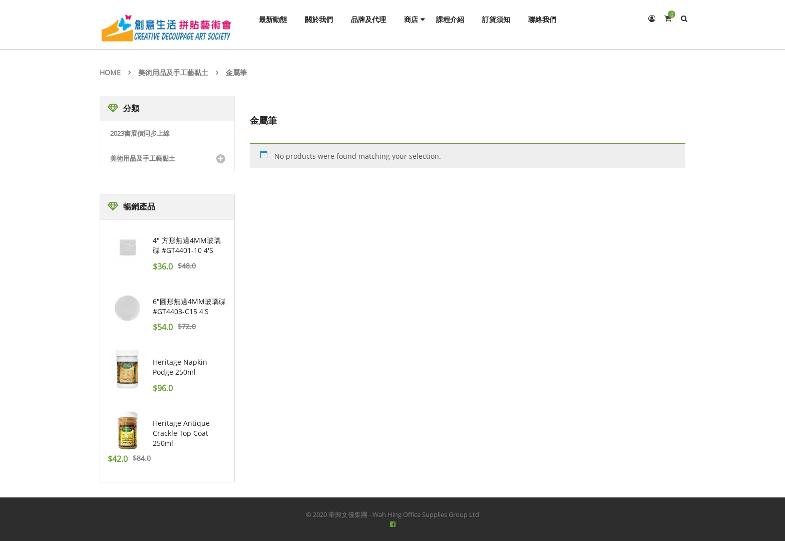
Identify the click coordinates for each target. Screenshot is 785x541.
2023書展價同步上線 (140, 133)
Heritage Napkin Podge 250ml (180, 367)
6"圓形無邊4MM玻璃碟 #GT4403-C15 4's (189, 306)
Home (110, 72)
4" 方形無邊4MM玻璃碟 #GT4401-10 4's (187, 245)
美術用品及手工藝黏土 (173, 72)
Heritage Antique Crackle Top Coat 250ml (181, 433)
